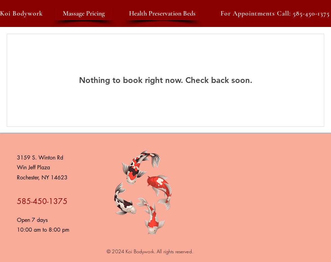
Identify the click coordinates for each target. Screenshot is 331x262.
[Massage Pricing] (83, 13)
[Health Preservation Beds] (162, 13)
